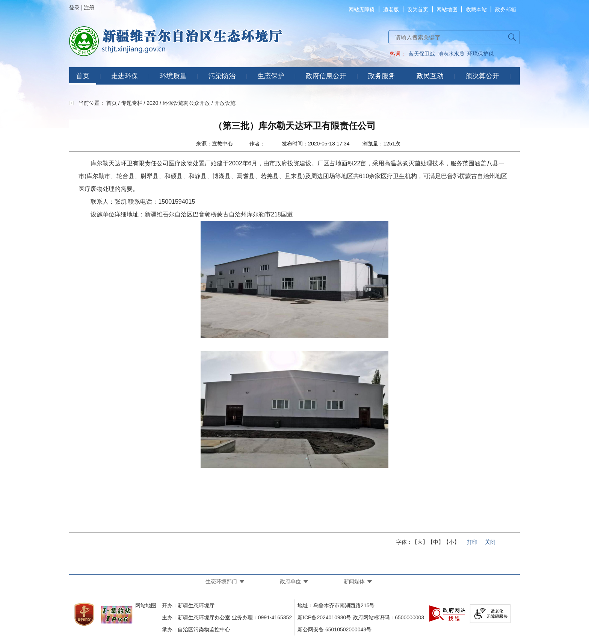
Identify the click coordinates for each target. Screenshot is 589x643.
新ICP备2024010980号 (324, 617)
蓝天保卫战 (422, 54)
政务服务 (381, 76)
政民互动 (430, 76)
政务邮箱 (505, 9)
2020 (152, 103)
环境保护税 (480, 54)
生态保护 (270, 76)
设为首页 (417, 9)
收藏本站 (476, 9)
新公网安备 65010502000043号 (335, 629)
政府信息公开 (326, 76)
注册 (89, 8)
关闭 (490, 542)
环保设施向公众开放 (186, 103)
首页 (82, 76)
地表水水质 (451, 54)
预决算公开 (482, 76)
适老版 (391, 9)
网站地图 (447, 9)
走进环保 (124, 76)
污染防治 (222, 76)
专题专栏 (131, 103)
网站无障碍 (362, 9)
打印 (472, 542)
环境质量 (173, 76)
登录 (74, 8)
